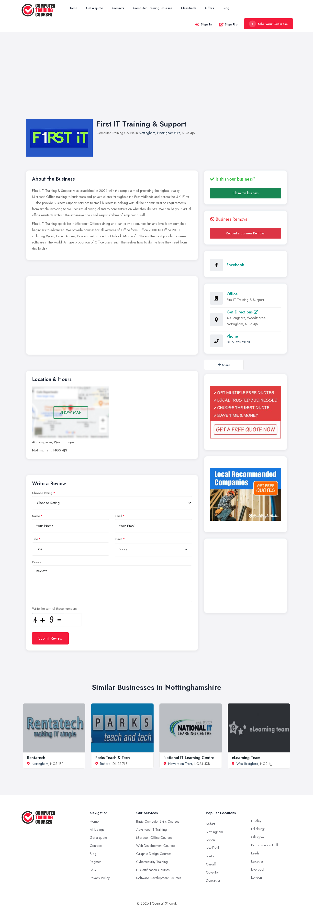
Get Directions (242, 312)
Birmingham (214, 831)
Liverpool (257, 869)
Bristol (210, 856)
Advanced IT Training (151, 829)
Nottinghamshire (168, 132)
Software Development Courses (158, 877)
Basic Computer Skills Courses (157, 821)
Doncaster (213, 880)
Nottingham (147, 132)
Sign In (203, 24)
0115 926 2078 (238, 342)
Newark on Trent (180, 763)
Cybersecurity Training (152, 861)
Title (35, 539)
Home (73, 8)
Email (118, 516)
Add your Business (268, 24)
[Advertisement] (156, 80)
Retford (105, 763)
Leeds (255, 853)
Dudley (256, 820)
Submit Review (50, 638)
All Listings (97, 829)
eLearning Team (246, 757)
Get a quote (94, 8)
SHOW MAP (70, 412)
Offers (209, 8)
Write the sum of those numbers (54, 608)
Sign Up (228, 24)
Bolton (210, 840)
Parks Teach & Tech (112, 757)
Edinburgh (258, 829)
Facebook (235, 265)
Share (224, 365)
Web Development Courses (155, 845)
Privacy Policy (100, 877)
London (256, 877)
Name (36, 516)
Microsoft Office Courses (154, 837)
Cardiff (211, 864)
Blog (226, 8)
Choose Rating (42, 493)
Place (118, 539)
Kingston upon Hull (264, 845)
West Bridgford (247, 763)
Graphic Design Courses (153, 853)
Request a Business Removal (245, 233)
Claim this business (245, 193)
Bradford (212, 848)
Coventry (212, 872)
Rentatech (36, 757)
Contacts (118, 8)
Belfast (210, 823)
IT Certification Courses (152, 869)
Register (95, 861)
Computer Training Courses (152, 8)
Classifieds (188, 8)
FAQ (93, 869)
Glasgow (257, 837)
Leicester (257, 861)
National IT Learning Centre (189, 757)
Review (37, 562)
